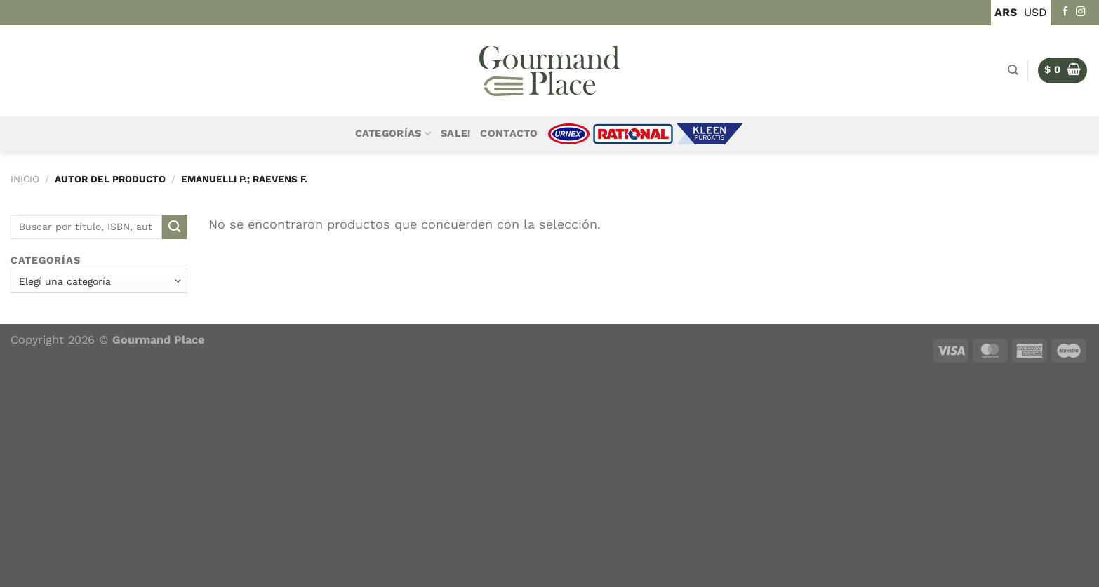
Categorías (393, 133)
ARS (1005, 12)
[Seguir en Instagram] (1081, 12)
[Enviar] (174, 227)
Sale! (455, 134)
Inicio (25, 178)
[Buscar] (1013, 70)
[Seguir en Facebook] (1065, 12)
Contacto (509, 134)
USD (1035, 12)
